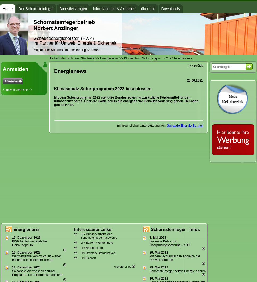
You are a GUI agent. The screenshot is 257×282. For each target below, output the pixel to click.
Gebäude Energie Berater (185, 125)
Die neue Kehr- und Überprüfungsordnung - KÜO (170, 243)
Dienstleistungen (73, 9)
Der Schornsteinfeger (35, 9)
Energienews (26, 229)
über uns (148, 9)
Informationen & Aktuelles (114, 9)
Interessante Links (92, 229)
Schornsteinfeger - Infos (175, 229)
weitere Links (124, 266)
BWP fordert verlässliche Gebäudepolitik (29, 243)
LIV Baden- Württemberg (97, 242)
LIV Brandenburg (92, 247)
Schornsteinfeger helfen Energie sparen (178, 271)
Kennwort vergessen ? (17, 89)
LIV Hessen (88, 257)
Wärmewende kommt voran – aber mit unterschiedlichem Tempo (36, 258)
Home (8, 9)
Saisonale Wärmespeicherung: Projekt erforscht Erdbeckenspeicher (37, 273)
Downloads (170, 9)
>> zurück (196, 65)
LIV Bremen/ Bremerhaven (98, 252)
